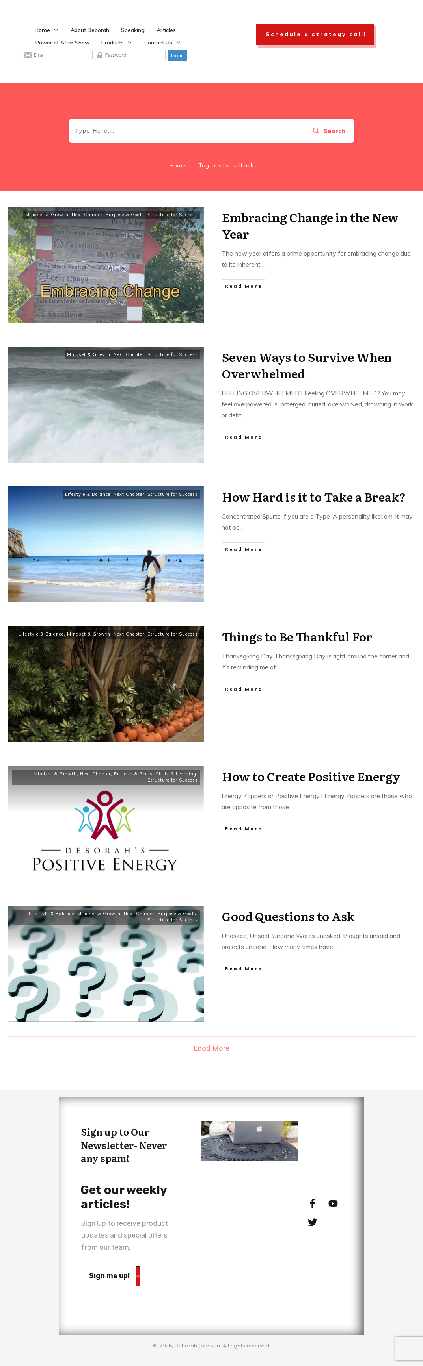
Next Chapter (87, 214)
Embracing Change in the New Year (310, 225)
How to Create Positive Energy (311, 776)
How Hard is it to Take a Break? (314, 496)
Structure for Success (172, 214)
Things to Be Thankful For (297, 636)
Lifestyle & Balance (87, 494)
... (264, 264)
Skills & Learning (176, 774)
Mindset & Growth (47, 214)
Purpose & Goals (125, 214)
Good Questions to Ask (288, 916)
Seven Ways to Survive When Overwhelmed (307, 365)
